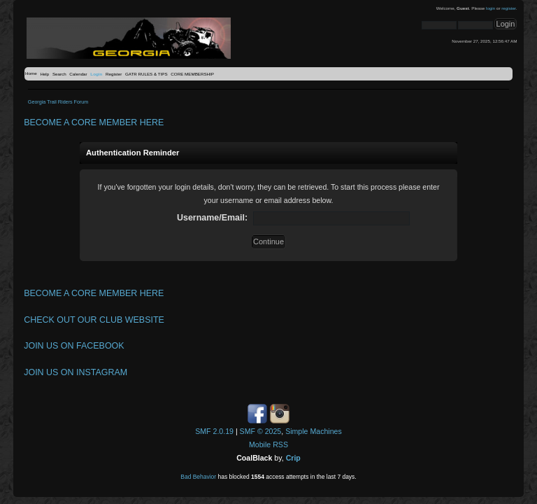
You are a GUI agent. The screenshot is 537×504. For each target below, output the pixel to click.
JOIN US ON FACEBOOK (74, 346)
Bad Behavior (198, 476)
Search (59, 73)
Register (114, 73)
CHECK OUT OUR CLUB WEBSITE (94, 320)
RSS (280, 444)
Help (44, 73)
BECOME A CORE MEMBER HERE (94, 122)
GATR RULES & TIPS (146, 73)
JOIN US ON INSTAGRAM (75, 372)
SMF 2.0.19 (214, 431)
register (508, 8)
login (490, 8)
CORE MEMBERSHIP (192, 73)
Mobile (260, 444)
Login (96, 73)
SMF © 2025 (261, 431)
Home (31, 73)
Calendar (78, 73)
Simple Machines (313, 431)
